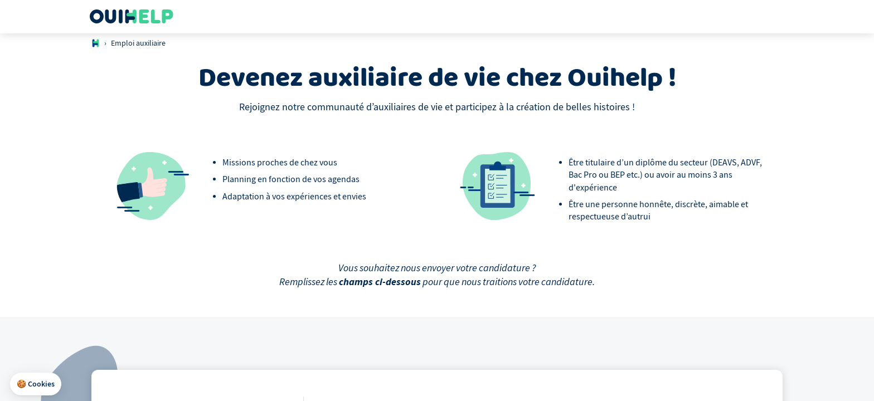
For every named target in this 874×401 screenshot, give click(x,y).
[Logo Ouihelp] (131, 16)
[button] (35, 384)
